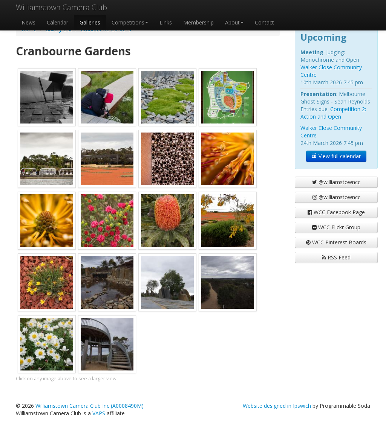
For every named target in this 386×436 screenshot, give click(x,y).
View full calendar (336, 156)
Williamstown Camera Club (61, 7)
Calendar (57, 22)
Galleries (90, 22)
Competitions (130, 22)
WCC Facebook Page (336, 212)
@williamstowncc (336, 182)
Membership (198, 22)
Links (165, 22)
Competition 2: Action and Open (333, 112)
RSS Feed (336, 257)
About (234, 22)
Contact (264, 22)
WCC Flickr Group (336, 227)
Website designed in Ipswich (277, 405)
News (28, 22)
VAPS (98, 413)
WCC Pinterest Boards (336, 242)
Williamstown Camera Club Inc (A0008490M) (89, 405)
